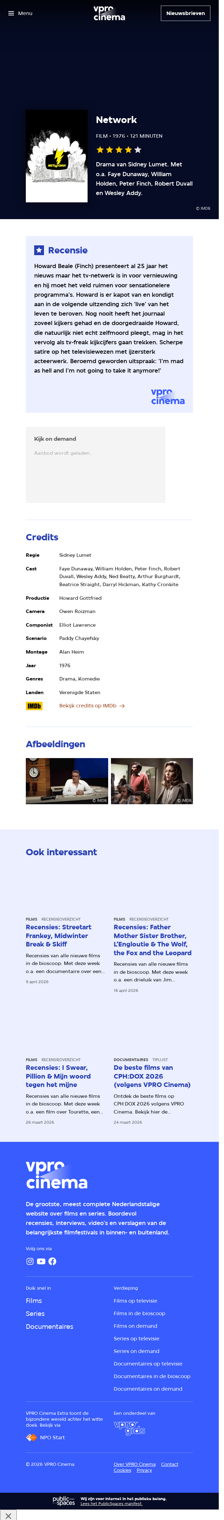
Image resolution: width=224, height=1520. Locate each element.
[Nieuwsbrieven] (185, 13)
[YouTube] (41, 1261)
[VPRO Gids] (129, 1429)
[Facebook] (52, 1261)
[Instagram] (30, 1261)
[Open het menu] (20, 13)
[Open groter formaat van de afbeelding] (67, 781)
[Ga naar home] (109, 13)
